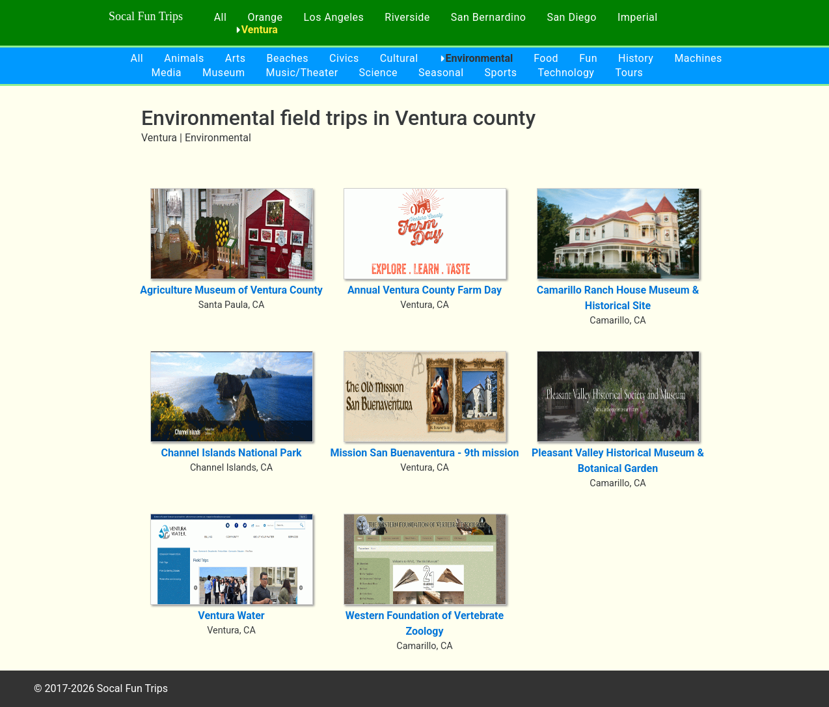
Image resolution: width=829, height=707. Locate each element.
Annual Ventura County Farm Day (424, 290)
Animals (184, 58)
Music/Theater (301, 72)
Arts (235, 58)
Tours (629, 72)
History (635, 58)
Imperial (638, 17)
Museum (223, 72)
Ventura (259, 29)
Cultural (399, 58)
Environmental (479, 58)
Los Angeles (334, 17)
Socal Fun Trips (146, 16)
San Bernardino (488, 17)
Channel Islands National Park (231, 453)
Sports (501, 72)
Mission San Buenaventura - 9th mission (424, 453)
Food (546, 58)
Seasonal (441, 72)
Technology (565, 72)
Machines (698, 58)
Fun (588, 58)
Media (167, 72)
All (220, 17)
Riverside (407, 17)
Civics (344, 58)
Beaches (288, 58)
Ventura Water (231, 615)
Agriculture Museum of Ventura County (231, 290)
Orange (264, 17)
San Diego (572, 17)
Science (378, 72)
